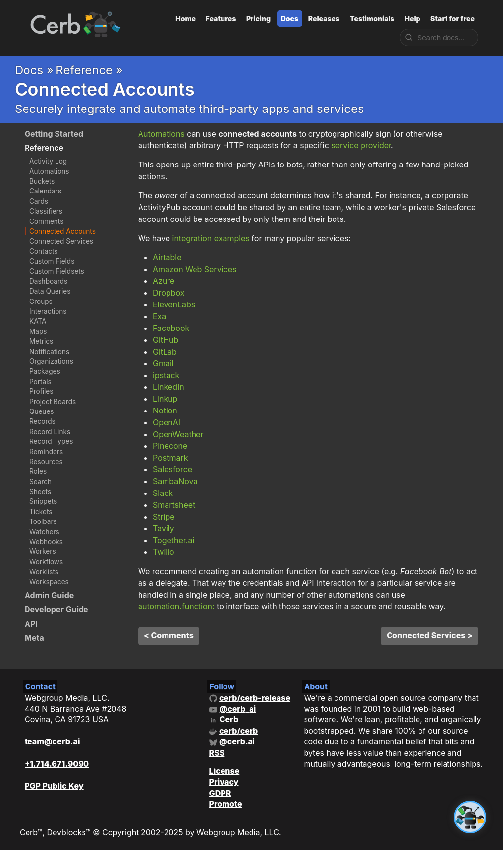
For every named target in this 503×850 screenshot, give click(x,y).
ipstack (166, 375)
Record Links (49, 432)
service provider (361, 145)
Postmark (170, 458)
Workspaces (49, 582)
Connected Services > (430, 635)
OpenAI (166, 422)
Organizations (51, 361)
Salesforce (172, 469)
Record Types (51, 441)
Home (185, 18)
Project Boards (52, 402)
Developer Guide (56, 609)
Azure (163, 281)
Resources (46, 462)
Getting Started (54, 133)
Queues (41, 411)
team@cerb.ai (52, 741)
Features (221, 18)
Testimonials (372, 18)
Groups (41, 301)
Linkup (165, 399)
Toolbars (43, 521)
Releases (324, 18)
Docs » (34, 70)
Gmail (163, 363)
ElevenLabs (174, 304)
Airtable (167, 257)
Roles (38, 471)
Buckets (42, 181)
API (31, 624)
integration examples (211, 238)
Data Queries (49, 291)
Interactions (48, 311)
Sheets (40, 491)
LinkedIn (168, 387)
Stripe (164, 516)
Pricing (258, 18)
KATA (37, 321)
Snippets (43, 501)
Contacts (43, 251)
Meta (34, 638)
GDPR (220, 793)
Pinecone (170, 446)
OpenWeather (178, 434)
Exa (159, 316)
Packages (44, 371)
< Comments (169, 635)
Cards (38, 201)
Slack (163, 493)
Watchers (44, 532)
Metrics (41, 341)
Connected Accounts (62, 231)
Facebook (171, 328)
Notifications (49, 352)
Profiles (41, 391)
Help (412, 18)
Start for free (452, 18)
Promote (225, 804)
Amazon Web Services (194, 269)
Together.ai (173, 540)
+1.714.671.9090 (57, 763)
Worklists (43, 572)
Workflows (46, 562)
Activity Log (48, 161)
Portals (40, 381)
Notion (165, 410)
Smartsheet (174, 505)
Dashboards (48, 281)
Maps (38, 331)
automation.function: (176, 606)
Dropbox (168, 293)
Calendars (45, 191)
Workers (42, 551)
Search (40, 482)
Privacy (224, 782)
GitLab (165, 351)
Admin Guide (49, 595)
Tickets (40, 512)
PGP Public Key (54, 786)
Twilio (163, 552)
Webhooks (46, 542)
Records (42, 421)
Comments (46, 221)
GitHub (165, 340)
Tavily (163, 528)
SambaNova (175, 481)
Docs (290, 18)
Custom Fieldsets (56, 271)
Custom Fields (51, 261)
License (224, 771)
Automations (49, 171)
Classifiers (45, 211)
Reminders (46, 452)
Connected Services (61, 241)
